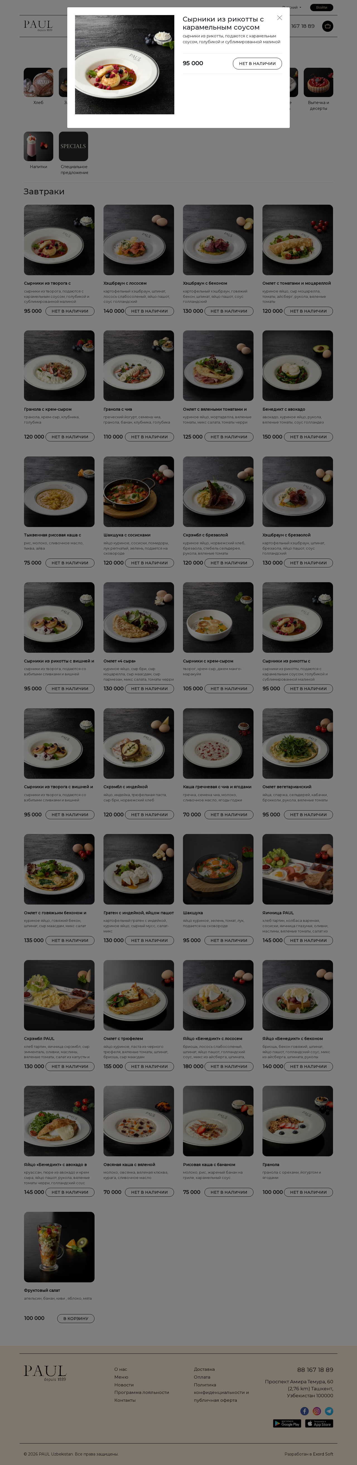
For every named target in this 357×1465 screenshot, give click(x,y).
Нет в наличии (257, 63)
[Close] (279, 18)
